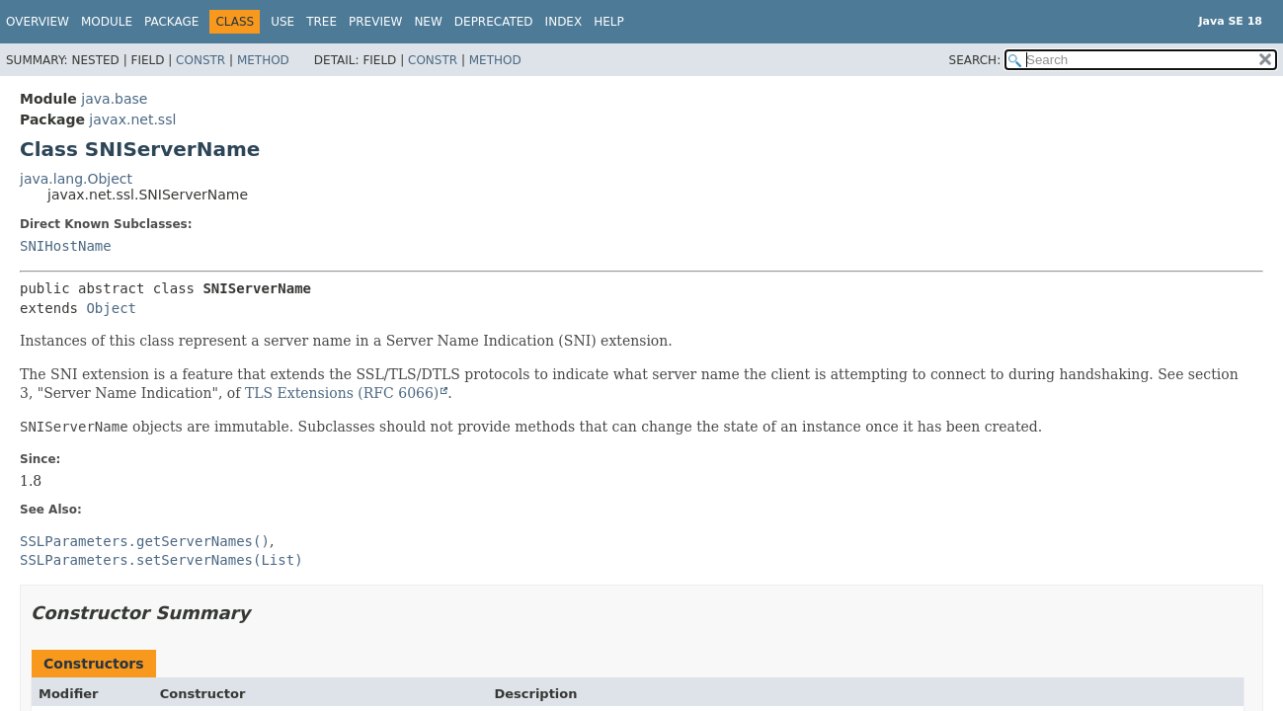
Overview (37, 22)
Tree (321, 22)
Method (263, 60)
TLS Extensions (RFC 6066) (342, 393)
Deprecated (493, 22)
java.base (114, 99)
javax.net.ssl (132, 119)
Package (171, 22)
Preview (375, 22)
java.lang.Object (76, 179)
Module (106, 22)
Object (111, 308)
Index (564, 22)
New (427, 22)
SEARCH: (975, 60)
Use (282, 22)
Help (609, 22)
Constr (200, 60)
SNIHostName (66, 246)
